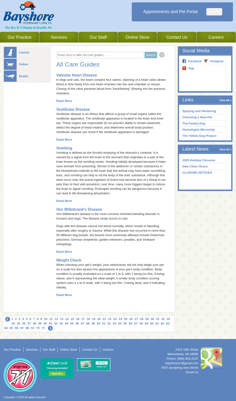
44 (66, 323)
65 (11, 328)
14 (67, 319)
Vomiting (64, 148)
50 (98, 323)
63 (168, 323)
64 (6, 328)
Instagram (216, 61)
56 (130, 323)
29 (147, 319)
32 (163, 319)
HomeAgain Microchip (198, 129)
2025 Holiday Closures (198, 160)
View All (224, 100)
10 (45, 319)
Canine (16, 52)
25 (125, 319)
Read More (64, 101)
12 (56, 319)
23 (115, 319)
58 (141, 323)
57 (135, 323)
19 (93, 319)
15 (72, 319)
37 (29, 323)
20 (99, 319)
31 (157, 319)
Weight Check (68, 260)
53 (114, 323)
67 (22, 328)
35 (18, 323)
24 (120, 319)
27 (136, 319)
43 (61, 323)
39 (39, 323)
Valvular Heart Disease (76, 75)
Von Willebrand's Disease (79, 209)
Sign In (214, 12)
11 (51, 319)
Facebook (195, 61)
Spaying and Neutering (199, 111)
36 (23, 323)
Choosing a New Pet (197, 117)
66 (16, 328)
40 (45, 323)
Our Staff (98, 37)
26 (131, 319)
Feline (16, 64)
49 (93, 323)
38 (34, 323)
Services (59, 37)
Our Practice (19, 37)
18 (88, 319)
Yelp (191, 68)
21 (104, 319)
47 (82, 323)
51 (103, 323)
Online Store (137, 37)
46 (77, 323)
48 (88, 323)
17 (83, 319)
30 (152, 319)
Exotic (16, 76)
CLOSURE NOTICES (197, 172)
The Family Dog (193, 123)
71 (43, 328)
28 (141, 319)
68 (27, 328)
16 (77, 319)
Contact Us (176, 37)
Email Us (192, 372)
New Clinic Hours (195, 166)
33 (168, 319)
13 (61, 319)
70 (38, 328)
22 (109, 319)
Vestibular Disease (73, 109)
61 (157, 323)
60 (151, 323)
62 (162, 323)
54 (119, 323)
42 (55, 323)
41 (50, 323)
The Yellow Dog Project (199, 136)
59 (146, 323)
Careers (216, 37)
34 (13, 323)
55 (125, 323)
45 (71, 323)
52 (109, 323)
